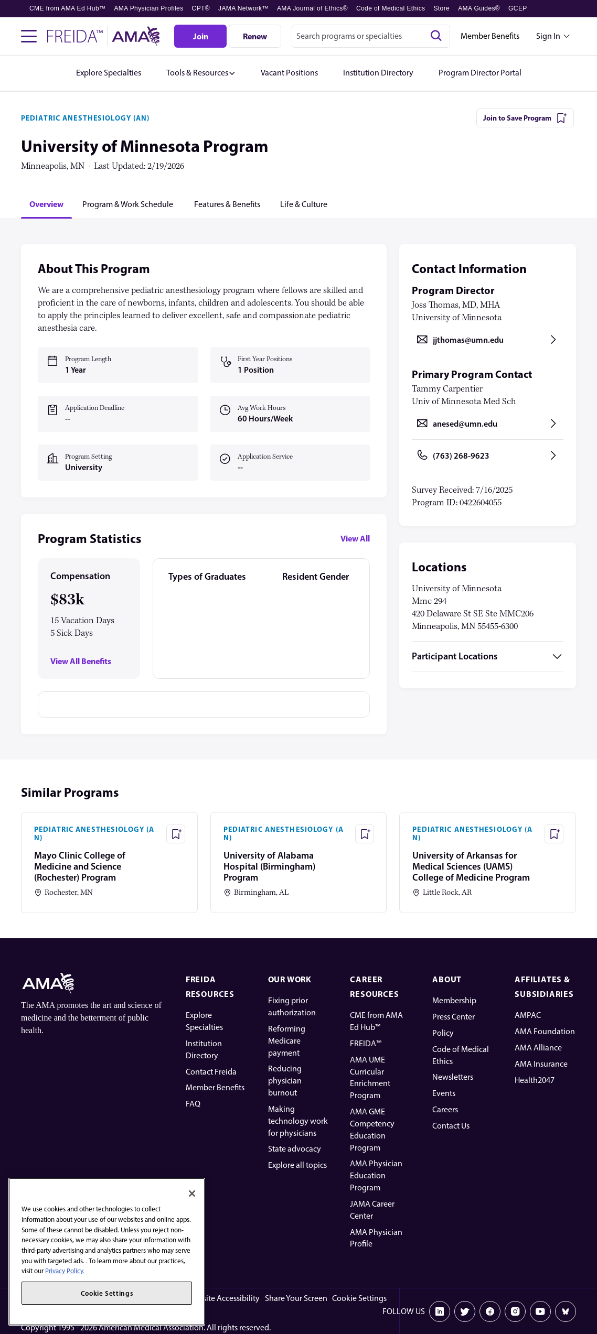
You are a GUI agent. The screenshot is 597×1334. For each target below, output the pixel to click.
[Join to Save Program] (525, 118)
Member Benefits (490, 36)
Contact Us (451, 1126)
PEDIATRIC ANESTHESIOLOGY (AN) (85, 118)
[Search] (436, 36)
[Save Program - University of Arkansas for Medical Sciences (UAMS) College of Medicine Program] (554, 834)
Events (443, 1093)
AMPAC (528, 1015)
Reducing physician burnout (285, 1081)
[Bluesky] (565, 1311)
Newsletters (452, 1077)
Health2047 (535, 1080)
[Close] (192, 1193)
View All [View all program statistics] (355, 538)
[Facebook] (489, 1311)
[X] (464, 1311)
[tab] (46, 204)
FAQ (193, 1104)
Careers (445, 1109)
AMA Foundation (545, 1031)
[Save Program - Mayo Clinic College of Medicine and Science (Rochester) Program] (175, 834)
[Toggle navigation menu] (29, 36)
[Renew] (255, 36)
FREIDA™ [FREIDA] (365, 1043)
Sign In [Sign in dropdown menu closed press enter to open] (548, 36)
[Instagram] (515, 1311)
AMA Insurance (541, 1064)
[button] (201, 73)
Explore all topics (297, 1165)
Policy (443, 1033)
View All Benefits (80, 661)
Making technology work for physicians (298, 1121)
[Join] (200, 36)
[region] (106, 1252)
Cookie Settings (359, 1298)
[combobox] (371, 36)
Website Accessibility (223, 1298)
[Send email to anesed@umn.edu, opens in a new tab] (487, 423)
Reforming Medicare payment (286, 1041)
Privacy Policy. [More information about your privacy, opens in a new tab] (64, 1271)
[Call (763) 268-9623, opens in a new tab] (487, 455)
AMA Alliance (538, 1048)
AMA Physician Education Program (376, 1175)
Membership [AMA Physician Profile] (454, 1000)
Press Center (453, 1017)
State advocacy (294, 1149)
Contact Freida (211, 1072)
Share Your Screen (296, 1298)
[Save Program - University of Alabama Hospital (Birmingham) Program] (364, 834)
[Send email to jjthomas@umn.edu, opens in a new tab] (487, 339)
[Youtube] (540, 1311)
